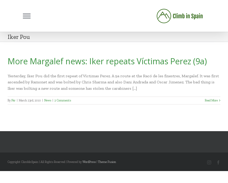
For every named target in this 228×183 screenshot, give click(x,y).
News (47, 100)
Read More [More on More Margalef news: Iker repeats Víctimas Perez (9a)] (211, 100)
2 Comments (62, 100)
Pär (13, 100)
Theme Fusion (107, 162)
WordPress (89, 162)
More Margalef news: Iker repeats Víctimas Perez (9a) (107, 61)
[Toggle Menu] (27, 16)
